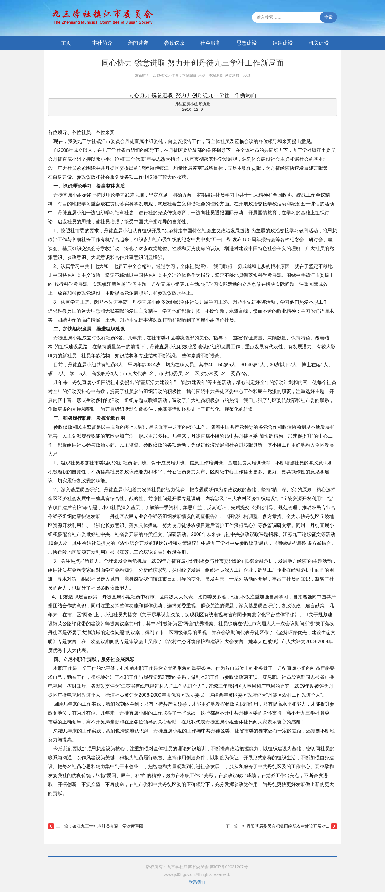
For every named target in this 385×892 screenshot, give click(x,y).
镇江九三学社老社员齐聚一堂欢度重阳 (107, 826)
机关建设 (319, 43)
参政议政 (174, 43)
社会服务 (210, 43)
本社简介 (102, 43)
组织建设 (283, 43)
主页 (66, 43)
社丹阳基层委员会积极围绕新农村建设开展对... (285, 826)
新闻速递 (138, 43)
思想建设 (247, 43)
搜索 (328, 17)
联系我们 (197, 882)
